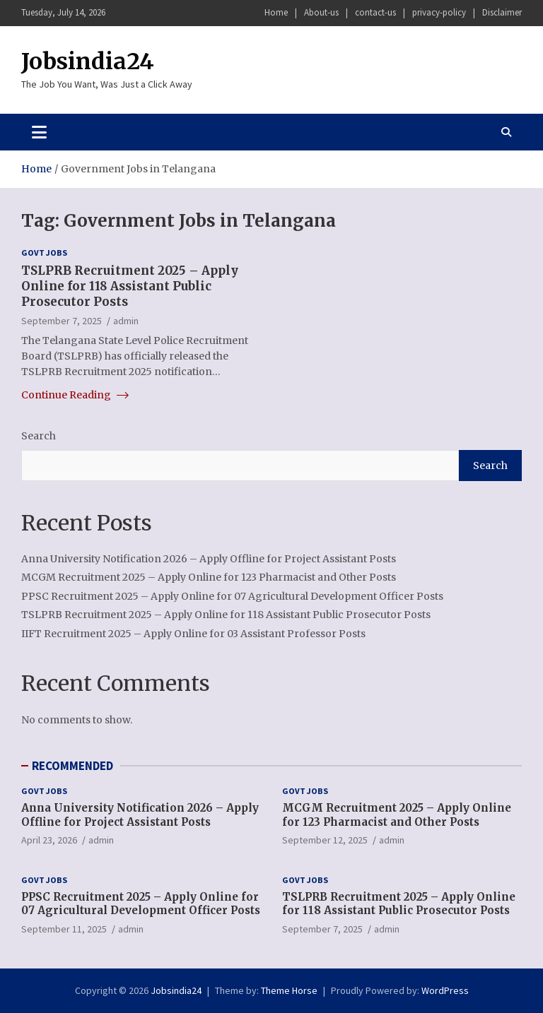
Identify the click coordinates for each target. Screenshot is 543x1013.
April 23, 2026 (49, 840)
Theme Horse (289, 990)
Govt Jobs (44, 252)
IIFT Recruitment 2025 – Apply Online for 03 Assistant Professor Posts (193, 633)
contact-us (375, 12)
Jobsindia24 (87, 61)
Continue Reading (75, 395)
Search (38, 436)
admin (126, 320)
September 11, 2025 (64, 929)
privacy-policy (439, 12)
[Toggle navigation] (39, 132)
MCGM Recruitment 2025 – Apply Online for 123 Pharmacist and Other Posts (208, 577)
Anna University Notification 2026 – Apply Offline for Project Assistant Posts (208, 558)
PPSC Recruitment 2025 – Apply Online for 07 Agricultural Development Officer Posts (232, 596)
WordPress (445, 990)
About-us (321, 12)
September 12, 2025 (325, 840)
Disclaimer (502, 12)
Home (276, 12)
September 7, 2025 (61, 320)
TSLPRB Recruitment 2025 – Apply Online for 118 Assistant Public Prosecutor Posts (129, 286)
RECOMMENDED (72, 766)
